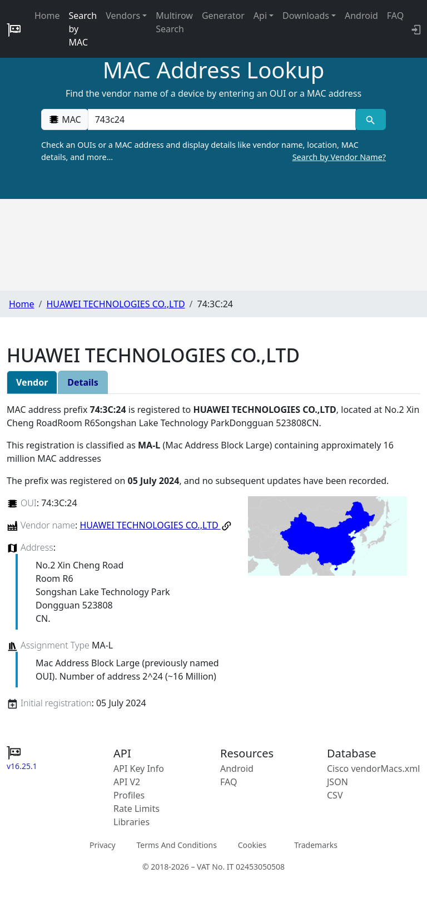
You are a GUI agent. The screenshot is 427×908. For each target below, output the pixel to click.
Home (47, 15)
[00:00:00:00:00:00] (222, 119)
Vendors (123, 15)
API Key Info (138, 768)
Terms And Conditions (176, 844)
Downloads (305, 15)
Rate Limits (136, 808)
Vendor (32, 382)
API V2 (126, 782)
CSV (335, 795)
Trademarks (315, 844)
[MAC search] (370, 119)
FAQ (395, 15)
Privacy (103, 844)
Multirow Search (174, 22)
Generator (223, 15)
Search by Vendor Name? (339, 157)
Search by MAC (83, 28)
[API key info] (415, 29)
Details (82, 382)
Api (260, 15)
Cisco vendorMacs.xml (373, 768)
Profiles (129, 795)
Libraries (131, 822)
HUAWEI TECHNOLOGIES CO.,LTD (115, 304)
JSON (337, 782)
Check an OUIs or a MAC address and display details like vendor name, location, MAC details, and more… (213, 151)
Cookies (252, 844)
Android (361, 15)
